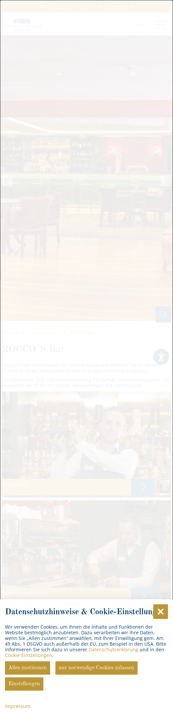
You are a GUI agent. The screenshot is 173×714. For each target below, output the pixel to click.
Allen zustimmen (27, 668)
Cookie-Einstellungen (28, 655)
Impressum (17, 706)
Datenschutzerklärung (113, 649)
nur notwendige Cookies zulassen (96, 668)
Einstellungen (24, 684)
